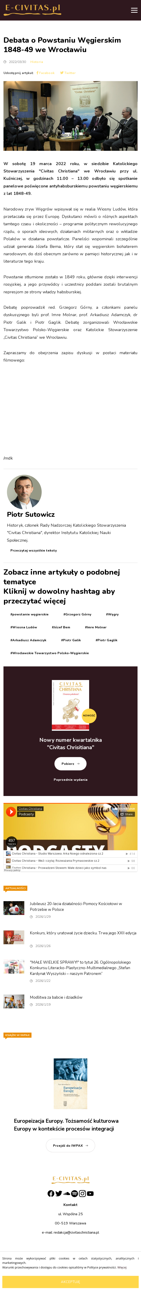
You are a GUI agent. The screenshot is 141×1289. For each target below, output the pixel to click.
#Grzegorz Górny (77, 614)
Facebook (46, 73)
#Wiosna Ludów (23, 627)
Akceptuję (70, 1282)
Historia (36, 62)
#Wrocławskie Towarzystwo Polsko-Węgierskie (49, 653)
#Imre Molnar (96, 627)
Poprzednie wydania (71, 780)
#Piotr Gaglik (106, 640)
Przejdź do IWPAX (68, 1145)
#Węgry (112, 614)
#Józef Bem (61, 627)
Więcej (121, 1267)
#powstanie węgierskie (29, 614)
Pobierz (68, 764)
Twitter (68, 73)
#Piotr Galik (71, 640)
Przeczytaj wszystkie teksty (33, 550)
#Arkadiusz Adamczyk (28, 640)
